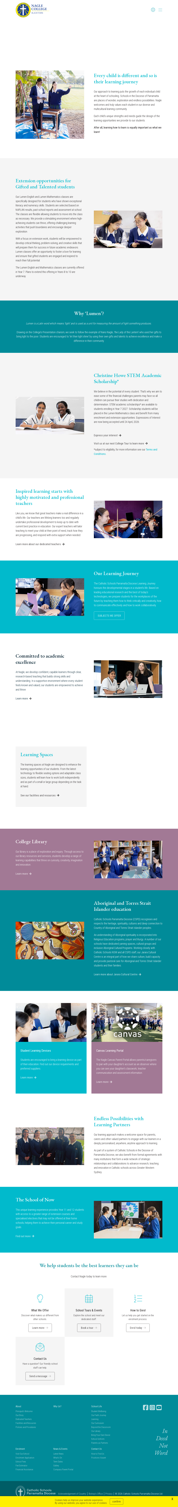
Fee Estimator (21, 1471)
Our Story (20, 1420)
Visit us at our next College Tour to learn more (119, 448)
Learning (94, 1424)
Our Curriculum (97, 1428)
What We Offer (40, 1315)
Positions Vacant (98, 1463)
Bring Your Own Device (100, 1440)
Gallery (56, 1471)
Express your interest (106, 440)
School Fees (21, 1467)
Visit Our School (22, 1459)
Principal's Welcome (24, 1416)
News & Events (60, 1454)
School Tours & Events (89, 1315)
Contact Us (40, 1364)
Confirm (116, 1501)
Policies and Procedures (26, 1432)
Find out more (23, 1241)
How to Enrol (138, 1315)
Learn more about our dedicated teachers (38, 549)
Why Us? (57, 1411)
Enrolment (20, 1454)
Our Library (95, 1436)
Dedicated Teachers (24, 1424)
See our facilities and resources (38, 800)
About (18, 1411)
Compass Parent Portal (63, 1475)
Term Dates (58, 1467)
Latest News (58, 1459)
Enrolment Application (25, 1463)
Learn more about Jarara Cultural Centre (116, 979)
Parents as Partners (99, 1448)
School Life (96, 1411)
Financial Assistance (24, 1475)
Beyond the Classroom (101, 1432)
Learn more (22, 703)
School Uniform (97, 1444)
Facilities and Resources (26, 1428)
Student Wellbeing (98, 1416)
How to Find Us (97, 1459)
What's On (57, 1463)
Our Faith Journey (98, 1420)
